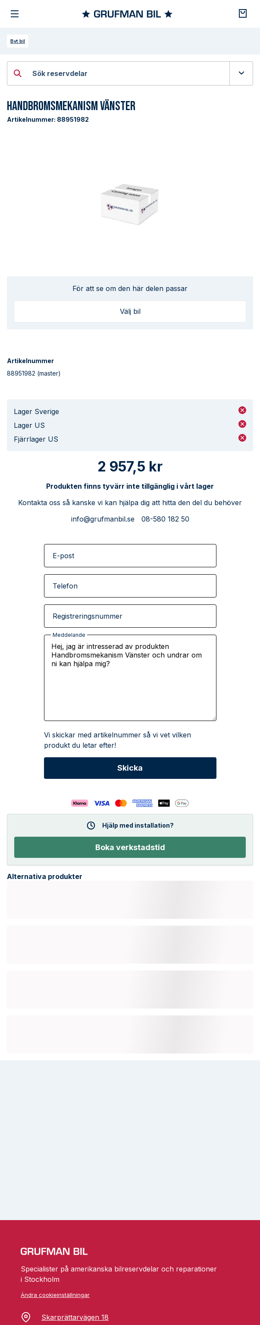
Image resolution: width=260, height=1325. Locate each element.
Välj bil (130, 311)
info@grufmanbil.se (103, 519)
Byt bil (17, 41)
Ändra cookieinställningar (55, 1294)
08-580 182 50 (165, 519)
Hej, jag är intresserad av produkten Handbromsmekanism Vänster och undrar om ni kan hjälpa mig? (130, 678)
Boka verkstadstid (130, 847)
